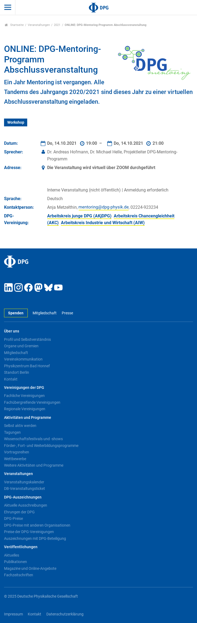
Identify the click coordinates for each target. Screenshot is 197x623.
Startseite (14, 25)
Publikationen (15, 562)
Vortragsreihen (16, 452)
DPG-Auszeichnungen (23, 497)
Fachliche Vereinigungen (24, 395)
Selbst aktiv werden (20, 425)
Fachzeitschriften (18, 575)
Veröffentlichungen (20, 547)
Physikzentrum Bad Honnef (27, 366)
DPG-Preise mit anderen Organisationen (37, 525)
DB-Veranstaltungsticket (24, 488)
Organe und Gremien (21, 346)
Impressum (13, 614)
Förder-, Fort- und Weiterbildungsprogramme (41, 445)
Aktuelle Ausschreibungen (25, 505)
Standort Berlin (16, 372)
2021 (57, 25)
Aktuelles (11, 555)
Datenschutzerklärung (65, 614)
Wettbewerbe (15, 459)
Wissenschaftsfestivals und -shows (33, 439)
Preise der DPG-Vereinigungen (29, 532)
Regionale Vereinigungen (24, 409)
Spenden (15, 313)
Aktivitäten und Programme (27, 417)
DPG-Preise (13, 518)
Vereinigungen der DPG (24, 387)
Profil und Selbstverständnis (27, 339)
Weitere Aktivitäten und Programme (33, 465)
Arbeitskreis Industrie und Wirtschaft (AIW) (103, 222)
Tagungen (12, 432)
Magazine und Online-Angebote (30, 568)
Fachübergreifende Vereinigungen (32, 402)
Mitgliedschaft (45, 313)
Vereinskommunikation (23, 359)
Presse (67, 313)
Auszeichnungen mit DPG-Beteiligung (35, 538)
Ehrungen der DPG (19, 512)
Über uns (11, 331)
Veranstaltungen (39, 25)
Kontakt (11, 379)
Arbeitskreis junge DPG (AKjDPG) (79, 215)
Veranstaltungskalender (24, 482)
